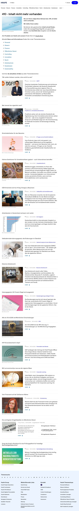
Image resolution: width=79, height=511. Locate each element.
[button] (75, 2)
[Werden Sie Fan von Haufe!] (41, 485)
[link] (3, 7)
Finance (7, 48)
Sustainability (9, 69)
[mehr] (61, 8)
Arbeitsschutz (9, 63)
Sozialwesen (8, 66)
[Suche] (68, 2)
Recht (6, 60)
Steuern (7, 45)
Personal (7, 42)
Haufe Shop (38, 36)
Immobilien (8, 57)
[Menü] (12, 2)
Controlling (8, 54)
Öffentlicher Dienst (10, 51)
